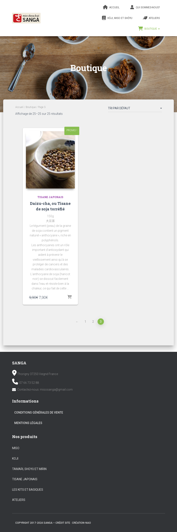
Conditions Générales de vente (38, 412)
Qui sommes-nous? (145, 7)
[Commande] (135, 109)
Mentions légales (28, 423)
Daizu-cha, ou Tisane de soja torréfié (50, 206)
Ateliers (151, 18)
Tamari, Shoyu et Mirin (29, 469)
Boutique (149, 28)
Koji (15, 458)
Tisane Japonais (50, 197)
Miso (15, 448)
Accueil (111, 7)
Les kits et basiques (27, 489)
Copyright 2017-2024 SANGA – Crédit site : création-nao (53, 522)
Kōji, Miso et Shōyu (117, 18)
